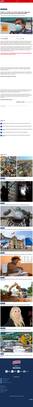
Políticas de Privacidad (3, 390)
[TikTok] (19, 368)
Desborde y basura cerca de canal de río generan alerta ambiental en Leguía (12, 179)
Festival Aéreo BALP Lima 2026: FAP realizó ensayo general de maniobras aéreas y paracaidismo (15, 229)
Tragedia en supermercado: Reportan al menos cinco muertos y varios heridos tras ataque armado (16, 123)
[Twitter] (14, 368)
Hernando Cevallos (6, 44)
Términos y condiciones (3, 389)
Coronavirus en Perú (3, 9)
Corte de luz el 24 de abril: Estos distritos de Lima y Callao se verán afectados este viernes (14, 204)
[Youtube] (15, 368)
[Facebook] (13, 368)
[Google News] (18, 368)
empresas (2, 42)
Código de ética (2, 385)
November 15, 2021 (20, 101)
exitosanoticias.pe (5, 380)
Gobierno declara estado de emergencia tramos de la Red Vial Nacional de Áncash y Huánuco (15, 304)
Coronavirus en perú (12, 36)
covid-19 (23, 43)
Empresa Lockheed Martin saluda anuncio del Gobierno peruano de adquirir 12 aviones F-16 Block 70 (16, 254)
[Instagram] (17, 368)
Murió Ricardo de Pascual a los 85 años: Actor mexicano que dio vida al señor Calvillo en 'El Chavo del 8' (17, 126)
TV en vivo (1, 388)
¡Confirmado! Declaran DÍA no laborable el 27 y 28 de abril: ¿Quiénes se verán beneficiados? (15, 132)
